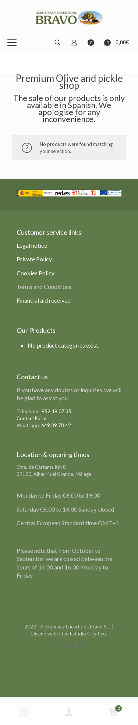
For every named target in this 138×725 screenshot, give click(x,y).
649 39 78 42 (56, 425)
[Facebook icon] (57, 645)
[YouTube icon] (73, 645)
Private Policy (34, 258)
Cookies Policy (35, 272)
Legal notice (32, 245)
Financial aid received (44, 300)
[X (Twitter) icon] (65, 645)
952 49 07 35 (56, 411)
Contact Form (31, 418)
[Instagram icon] (81, 645)
